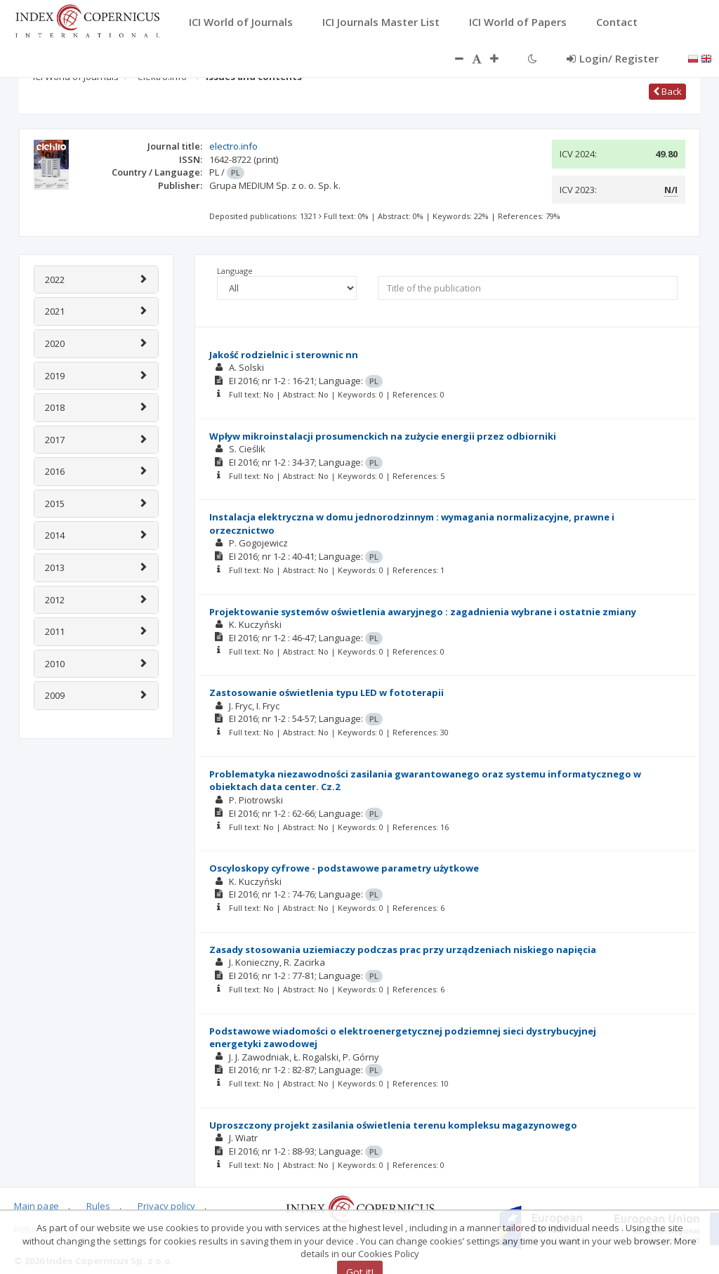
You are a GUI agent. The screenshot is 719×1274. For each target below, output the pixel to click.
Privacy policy (166, 1206)
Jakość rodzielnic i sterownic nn (283, 354)
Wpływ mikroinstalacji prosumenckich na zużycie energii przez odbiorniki (382, 436)
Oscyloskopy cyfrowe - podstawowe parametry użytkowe (344, 868)
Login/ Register (613, 58)
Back (667, 91)
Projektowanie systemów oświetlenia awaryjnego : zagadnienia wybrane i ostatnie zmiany (422, 611)
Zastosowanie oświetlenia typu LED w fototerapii (326, 692)
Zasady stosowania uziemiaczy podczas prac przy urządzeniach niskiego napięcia (402, 949)
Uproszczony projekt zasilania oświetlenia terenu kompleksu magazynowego (393, 1125)
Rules (98, 1206)
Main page (36, 1206)
